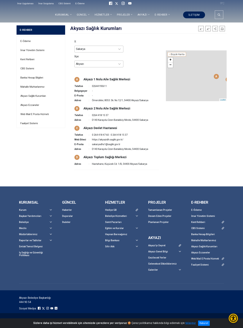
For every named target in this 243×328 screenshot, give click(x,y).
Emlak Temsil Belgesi (31, 246)
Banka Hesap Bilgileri (31, 77)
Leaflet (223, 100)
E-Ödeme (25, 41)
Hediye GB (111, 210)
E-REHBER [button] (161, 14)
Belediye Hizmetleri (116, 216)
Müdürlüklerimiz (28, 234)
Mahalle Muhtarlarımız (32, 86)
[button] (215, 28)
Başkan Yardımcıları (30, 216)
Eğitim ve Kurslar (114, 228)
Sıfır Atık (109, 246)
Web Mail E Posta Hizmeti (34, 114)
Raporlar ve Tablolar (30, 240)
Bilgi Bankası (112, 240)
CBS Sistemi (27, 68)
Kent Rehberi (27, 59)
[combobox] (98, 49)
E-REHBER (26, 29)
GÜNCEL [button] (82, 14)
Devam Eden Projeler (159, 216)
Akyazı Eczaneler (29, 105)
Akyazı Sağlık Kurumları (33, 95)
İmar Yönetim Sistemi (32, 50)
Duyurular (67, 216)
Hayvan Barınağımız (116, 234)
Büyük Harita (177, 54)
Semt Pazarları (113, 222)
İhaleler (66, 222)
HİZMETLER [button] (102, 14)
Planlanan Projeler (158, 222)
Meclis (22, 228)
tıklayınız (190, 323)
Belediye (24, 222)
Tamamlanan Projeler (160, 210)
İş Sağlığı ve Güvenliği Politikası (31, 254)
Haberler (67, 210)
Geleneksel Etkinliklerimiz (162, 263)
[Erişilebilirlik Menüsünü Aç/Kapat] (233, 318)
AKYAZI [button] (142, 14)
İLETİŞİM (194, 14)
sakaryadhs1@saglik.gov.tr (106, 144)
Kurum (22, 210)
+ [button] (170, 60)
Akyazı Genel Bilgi (158, 251)
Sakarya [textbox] (80, 49)
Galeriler (153, 269)
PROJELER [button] (123, 14)
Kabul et (204, 323)
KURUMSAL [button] (62, 14)
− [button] (170, 65)
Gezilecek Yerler (157, 257)
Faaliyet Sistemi (29, 123)
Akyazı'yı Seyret (156, 245)
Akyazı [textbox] (80, 63)
